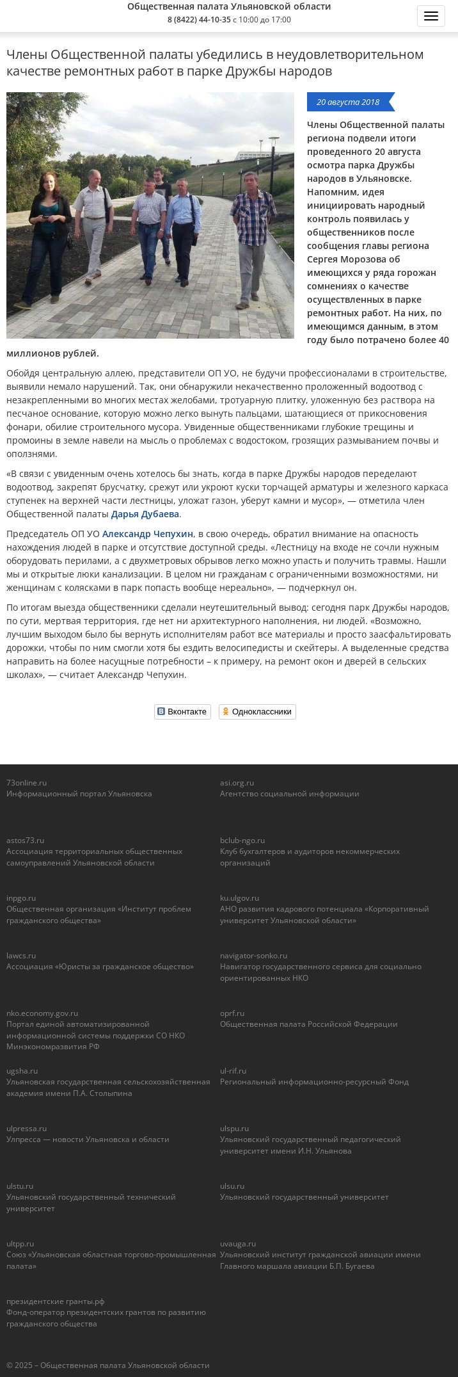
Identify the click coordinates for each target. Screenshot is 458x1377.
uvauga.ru (238, 1243)
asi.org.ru (237, 782)
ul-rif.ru (233, 1070)
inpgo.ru (21, 897)
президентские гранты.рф (55, 1301)
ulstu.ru (19, 1185)
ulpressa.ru (26, 1128)
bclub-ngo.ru (242, 840)
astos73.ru (25, 840)
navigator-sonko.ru (253, 955)
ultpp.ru (20, 1243)
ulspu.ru (234, 1128)
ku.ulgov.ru (239, 897)
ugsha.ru (22, 1070)
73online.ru (26, 782)
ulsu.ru (232, 1185)
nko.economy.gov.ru (42, 1013)
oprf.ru (232, 1013)
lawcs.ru (21, 955)
